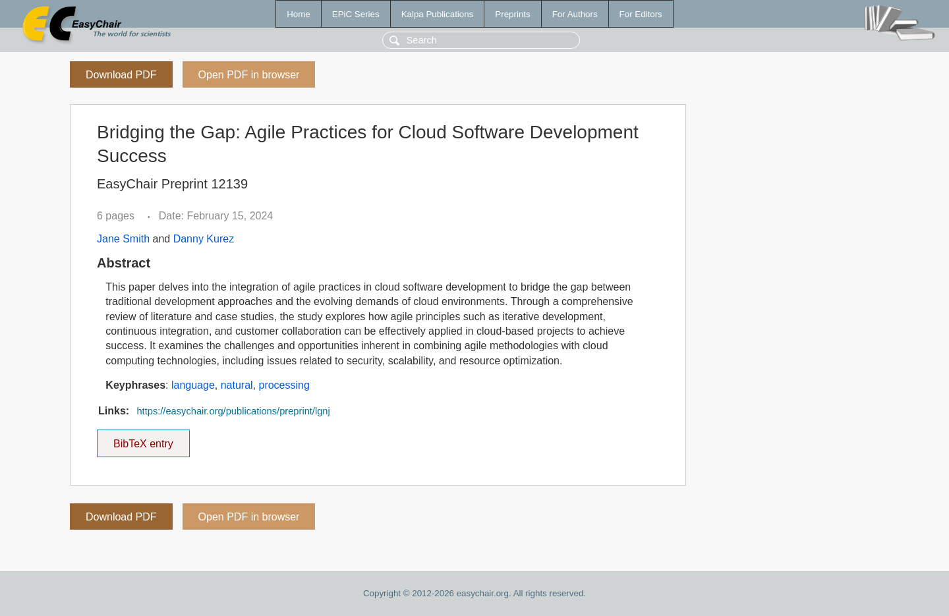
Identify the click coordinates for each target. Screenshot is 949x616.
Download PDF (121, 74)
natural (237, 385)
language (193, 385)
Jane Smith (123, 238)
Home (298, 14)
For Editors (640, 14)
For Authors (575, 14)
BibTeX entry (143, 439)
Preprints (512, 14)
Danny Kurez (204, 238)
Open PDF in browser (249, 74)
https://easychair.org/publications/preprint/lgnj (233, 411)
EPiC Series (356, 14)
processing (283, 385)
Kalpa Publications (437, 14)
